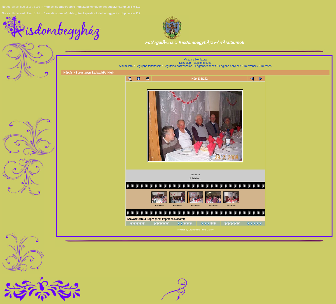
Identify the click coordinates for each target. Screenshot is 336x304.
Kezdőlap (185, 62)
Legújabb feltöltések (148, 66)
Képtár (67, 72)
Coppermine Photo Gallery (201, 230)
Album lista (126, 66)
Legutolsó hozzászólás (178, 66)
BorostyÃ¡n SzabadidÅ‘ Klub (95, 72)
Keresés (266, 66)
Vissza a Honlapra (195, 59)
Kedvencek (251, 66)
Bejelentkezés (202, 62)
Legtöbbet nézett (205, 66)
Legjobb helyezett (230, 66)
